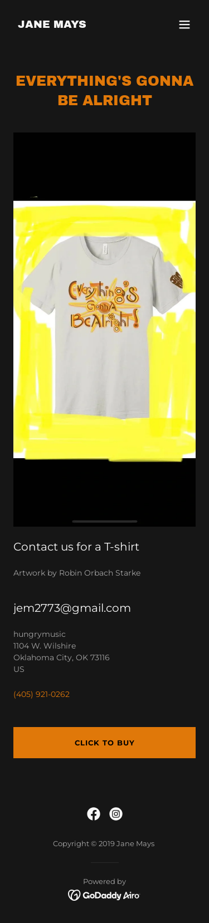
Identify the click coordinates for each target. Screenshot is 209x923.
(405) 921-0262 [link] (41, 694)
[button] (184, 24)
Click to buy (105, 742)
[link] (52, 25)
